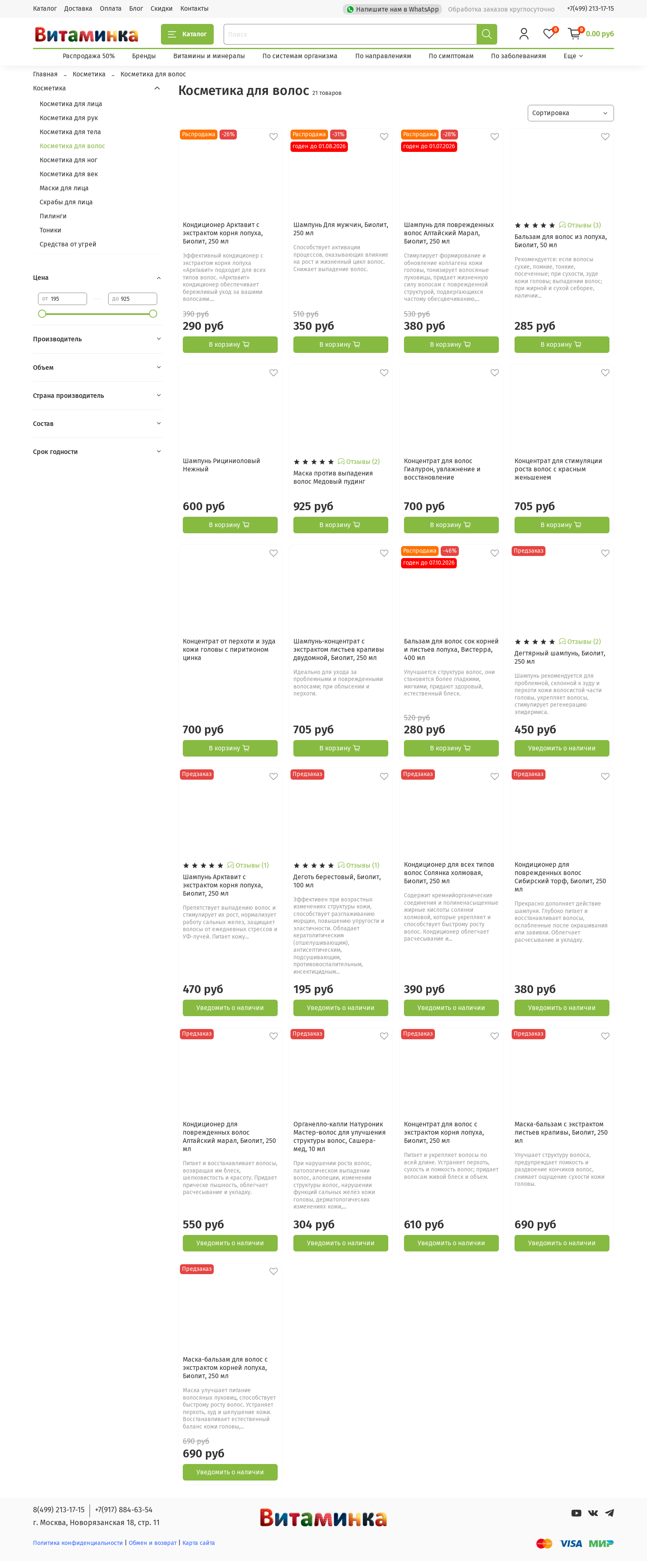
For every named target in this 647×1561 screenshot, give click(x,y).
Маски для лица (64, 188)
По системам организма (300, 56)
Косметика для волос (72, 146)
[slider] (42, 313)
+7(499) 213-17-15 (590, 8)
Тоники (50, 230)
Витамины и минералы (209, 56)
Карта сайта (198, 1543)
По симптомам (451, 56)
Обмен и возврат (153, 1543)
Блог (136, 8)
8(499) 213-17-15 (59, 1509)
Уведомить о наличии (562, 748)
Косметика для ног (68, 160)
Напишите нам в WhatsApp (393, 8)
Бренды (144, 56)
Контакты (194, 8)
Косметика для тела (70, 132)
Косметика (49, 88)
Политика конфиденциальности (78, 1543)
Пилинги (53, 216)
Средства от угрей (68, 244)
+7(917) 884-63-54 (124, 1509)
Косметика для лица (71, 104)
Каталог (45, 8)
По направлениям (383, 56)
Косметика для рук (69, 118)
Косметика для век (69, 174)
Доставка (78, 8)
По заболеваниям (518, 56)
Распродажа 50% (89, 56)
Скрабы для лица (66, 202)
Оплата (111, 8)
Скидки (162, 8)
